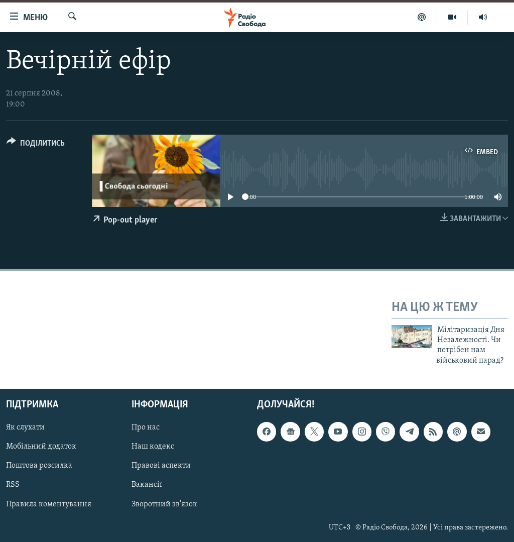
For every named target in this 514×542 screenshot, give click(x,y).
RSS (13, 485)
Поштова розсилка (39, 466)
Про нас (146, 428)
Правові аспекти (161, 466)
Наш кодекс (153, 447)
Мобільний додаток (41, 447)
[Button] (36, 145)
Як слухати (25, 428)
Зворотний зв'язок (164, 504)
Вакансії (147, 485)
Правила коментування (48, 504)
